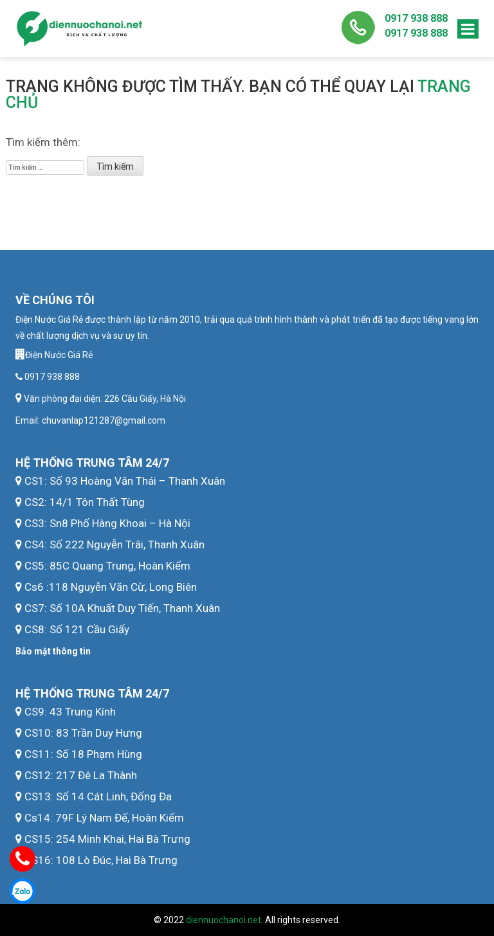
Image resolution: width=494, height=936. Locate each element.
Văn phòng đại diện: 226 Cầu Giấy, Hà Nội (104, 398)
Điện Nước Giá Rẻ (59, 355)
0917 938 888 (416, 18)
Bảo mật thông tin (53, 651)
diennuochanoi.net (223, 920)
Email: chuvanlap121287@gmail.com (90, 420)
